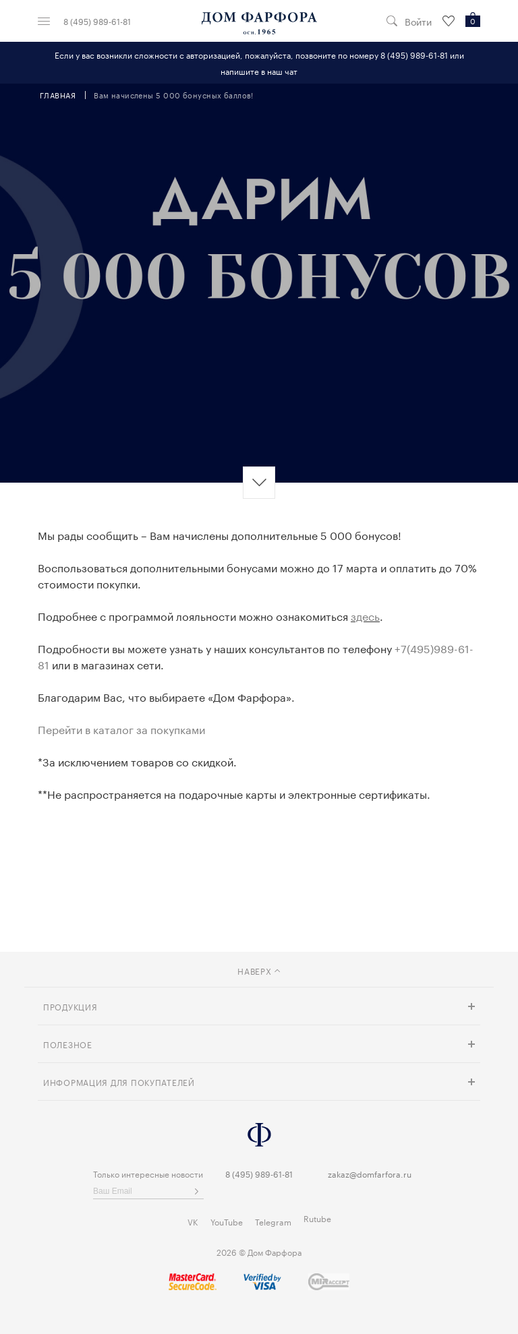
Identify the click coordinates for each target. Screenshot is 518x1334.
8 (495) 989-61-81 (97, 21)
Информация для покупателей (119, 1081)
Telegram (273, 1221)
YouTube (226, 1221)
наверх (258, 970)
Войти (418, 21)
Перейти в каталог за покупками (121, 728)
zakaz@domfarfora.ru (369, 1173)
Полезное (67, 1043)
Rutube (317, 1217)
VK (193, 1221)
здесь (365, 615)
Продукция (70, 1006)
